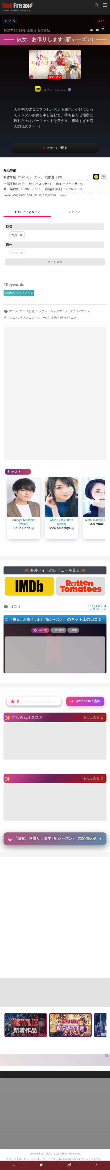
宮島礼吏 (17, 253)
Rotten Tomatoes (70, 1153)
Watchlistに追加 (85, 701)
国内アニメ (11, 317)
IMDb (56, 1153)
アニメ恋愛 (27, 311)
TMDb (47, 1153)
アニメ (13, 311)
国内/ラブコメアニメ (19, 293)
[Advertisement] (55, 393)
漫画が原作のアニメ (64, 317)
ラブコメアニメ (79, 311)
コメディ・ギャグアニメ (52, 311)
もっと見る (94, 717)
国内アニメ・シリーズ (34, 317)
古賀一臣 (17, 235)
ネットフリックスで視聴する (55, 148)
